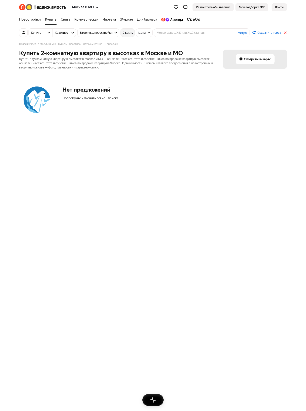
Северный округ (76, 263)
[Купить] (51, 19)
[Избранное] (176, 7)
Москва (134, 257)
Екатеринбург (138, 275)
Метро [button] (242, 33)
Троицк (175, 281)
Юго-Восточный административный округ (94, 287)
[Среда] (192, 19)
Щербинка (178, 257)
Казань (133, 281)
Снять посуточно (140, 318)
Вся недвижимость (32, 353)
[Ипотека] (109, 19)
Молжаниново (29, 287)
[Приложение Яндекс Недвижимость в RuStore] (283, 383)
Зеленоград (179, 269)
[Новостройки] (31, 19)
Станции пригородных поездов (87, 330)
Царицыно (26, 281)
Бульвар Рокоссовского (35, 269)
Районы (70, 324)
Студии (269, 257)
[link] (279, 7)
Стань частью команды (83, 353)
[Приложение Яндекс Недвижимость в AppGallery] (276, 383)
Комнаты (25, 318)
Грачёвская (27, 275)
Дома (23, 324)
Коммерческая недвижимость (40, 311)
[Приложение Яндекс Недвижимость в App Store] (261, 383)
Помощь (196, 353)
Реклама (56, 353)
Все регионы (74, 336)
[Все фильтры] (23, 32)
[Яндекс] (22, 7)
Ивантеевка (179, 287)
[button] (185, 7)
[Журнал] (126, 19)
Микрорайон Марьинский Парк (86, 281)
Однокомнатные (275, 275)
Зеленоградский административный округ (94, 257)
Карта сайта (215, 353)
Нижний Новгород (141, 287)
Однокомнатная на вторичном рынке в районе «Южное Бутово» (215, 311)
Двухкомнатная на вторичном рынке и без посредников (210, 318)
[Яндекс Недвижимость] (46, 7)
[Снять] (65, 19)
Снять (133, 311)
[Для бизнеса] (147, 19)
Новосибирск (138, 269)
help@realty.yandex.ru (103, 380)
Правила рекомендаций (169, 353)
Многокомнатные (276, 269)
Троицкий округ (76, 269)
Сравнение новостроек (81, 311)
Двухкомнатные (275, 263)
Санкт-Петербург (141, 263)
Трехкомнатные (275, 281)
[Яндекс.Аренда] (172, 19)
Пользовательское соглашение (126, 353)
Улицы (69, 318)
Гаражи (24, 330)
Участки (24, 336)
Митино (24, 257)
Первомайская (29, 263)
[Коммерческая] (86, 19)
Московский (179, 275)
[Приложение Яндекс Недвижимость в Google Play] (268, 383)
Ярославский (74, 275)
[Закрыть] (285, 32)
